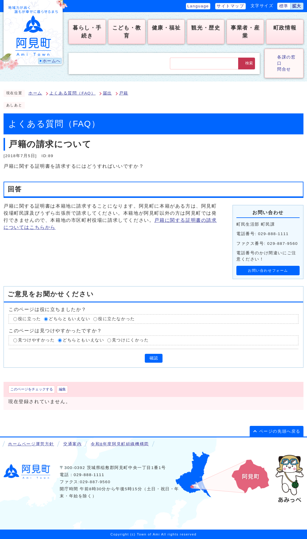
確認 (154, 358)
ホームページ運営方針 (31, 444)
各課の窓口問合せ (286, 63)
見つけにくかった (130, 340)
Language (198, 6)
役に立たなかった (116, 319)
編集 (62, 389)
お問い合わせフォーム (268, 270)
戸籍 (123, 93)
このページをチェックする (31, 389)
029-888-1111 (89, 475)
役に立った (29, 319)
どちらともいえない (69, 319)
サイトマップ (230, 6)
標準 (283, 6)
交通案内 (72, 444)
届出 (107, 93)
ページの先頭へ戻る (279, 431)
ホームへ (52, 61)
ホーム (35, 93)
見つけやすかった (36, 340)
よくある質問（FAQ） (72, 93)
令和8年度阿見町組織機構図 (120, 444)
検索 (249, 63)
